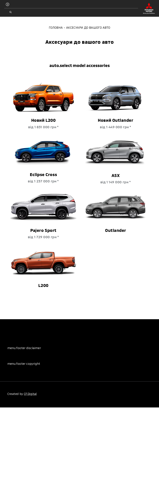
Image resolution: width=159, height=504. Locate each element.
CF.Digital (30, 394)
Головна (56, 27)
